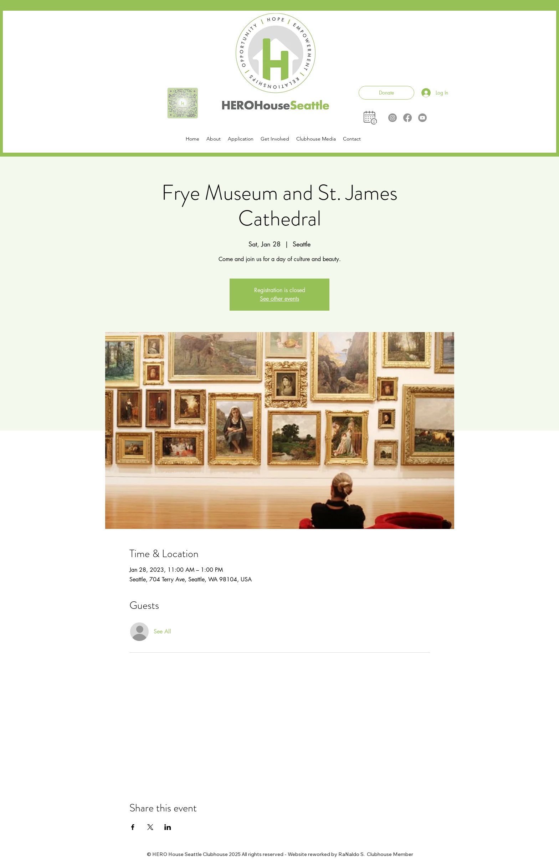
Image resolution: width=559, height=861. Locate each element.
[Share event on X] (150, 827)
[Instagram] (392, 117)
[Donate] (386, 93)
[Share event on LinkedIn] (167, 827)
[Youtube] (422, 117)
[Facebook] (407, 117)
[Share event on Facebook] (132, 827)
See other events (279, 298)
